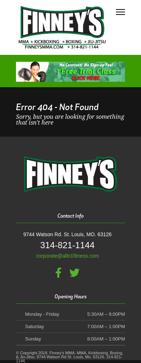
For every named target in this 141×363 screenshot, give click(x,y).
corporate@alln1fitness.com (67, 256)
